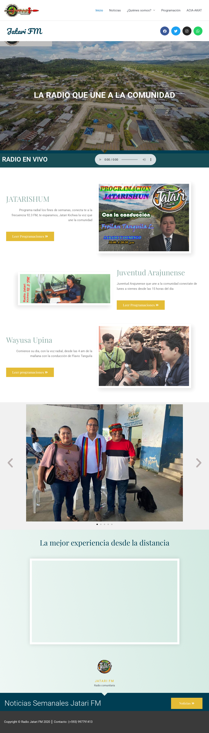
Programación (170, 10)
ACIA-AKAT (194, 10)
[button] (10, 463)
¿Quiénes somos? (139, 10)
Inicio (99, 10)
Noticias (115, 10)
